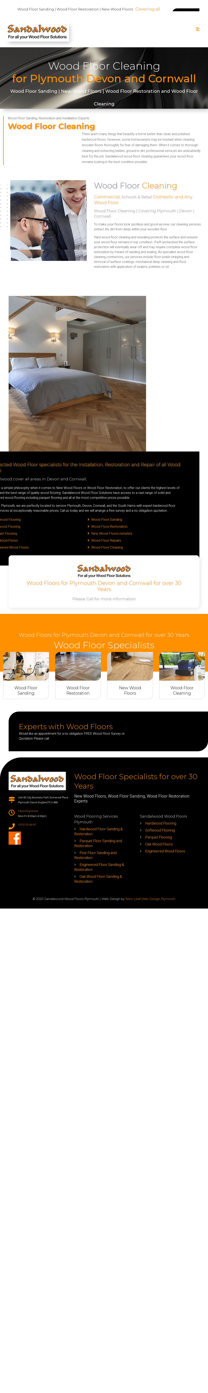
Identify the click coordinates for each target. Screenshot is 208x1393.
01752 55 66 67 (27, 824)
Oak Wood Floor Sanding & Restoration (98, 879)
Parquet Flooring (158, 837)
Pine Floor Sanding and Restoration (95, 855)
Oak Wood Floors (159, 844)
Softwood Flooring (160, 830)
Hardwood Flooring (160, 823)
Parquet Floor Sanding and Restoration (98, 843)
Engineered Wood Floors (165, 851)
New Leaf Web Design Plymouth (150, 899)
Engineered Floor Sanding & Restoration (99, 867)
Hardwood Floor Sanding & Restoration (98, 831)
